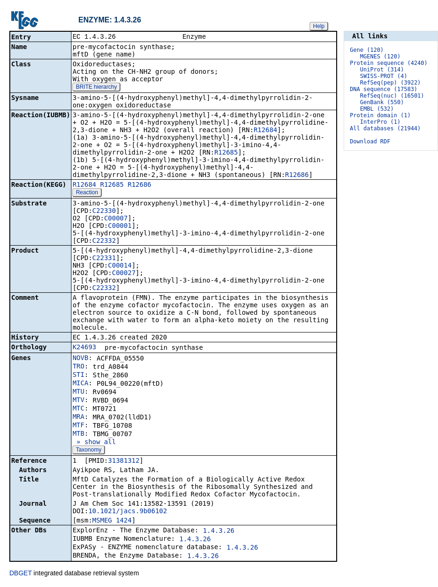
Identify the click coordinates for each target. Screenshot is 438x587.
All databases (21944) (385, 128)
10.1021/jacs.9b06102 (127, 512)
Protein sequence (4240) (388, 63)
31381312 (123, 461)
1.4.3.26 (218, 531)
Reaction (87, 193)
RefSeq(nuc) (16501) (392, 95)
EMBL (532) (377, 109)
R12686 (297, 175)
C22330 (104, 211)
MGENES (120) (380, 56)
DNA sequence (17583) (383, 89)
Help (319, 26)
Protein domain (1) (380, 115)
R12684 (265, 130)
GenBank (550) (382, 102)
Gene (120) (366, 50)
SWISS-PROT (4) (383, 76)
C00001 (120, 226)
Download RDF (370, 141)
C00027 (124, 273)
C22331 (104, 258)
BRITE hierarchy (96, 88)
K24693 (84, 348)
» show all (94, 442)
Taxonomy (88, 450)
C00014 (120, 266)
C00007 (116, 219)
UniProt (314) (382, 69)
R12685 (226, 153)
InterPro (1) (380, 122)
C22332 (104, 241)
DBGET (20, 574)
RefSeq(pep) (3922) (390, 82)
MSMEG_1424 (112, 521)
